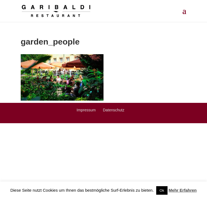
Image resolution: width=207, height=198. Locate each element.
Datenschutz (113, 110)
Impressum (86, 110)
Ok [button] (162, 190)
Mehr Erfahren (183, 190)
